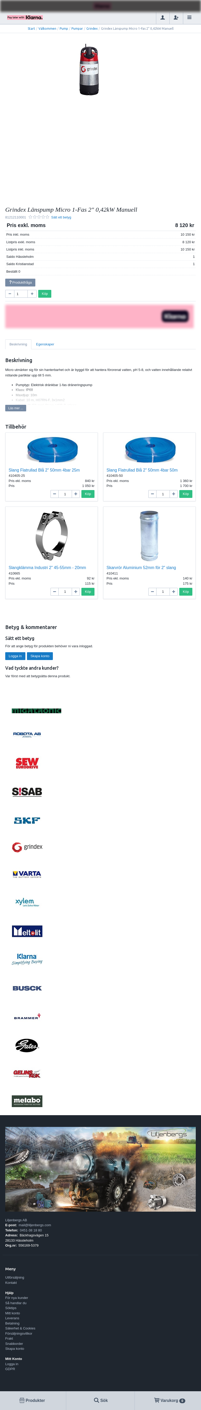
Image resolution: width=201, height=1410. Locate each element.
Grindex (92, 28)
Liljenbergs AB (16, 1220)
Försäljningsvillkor (18, 1333)
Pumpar (77, 28)
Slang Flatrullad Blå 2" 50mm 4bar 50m (142, 470)
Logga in (15, 656)
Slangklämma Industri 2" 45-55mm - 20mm (47, 567)
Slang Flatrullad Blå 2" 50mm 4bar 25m (44, 470)
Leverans (12, 1318)
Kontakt (11, 1283)
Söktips (10, 1308)
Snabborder (14, 1344)
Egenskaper (45, 344)
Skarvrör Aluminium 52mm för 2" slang (141, 567)
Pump (64, 28)
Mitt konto (12, 1313)
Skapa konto (39, 656)
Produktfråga (20, 282)
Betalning (12, 1323)
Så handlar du (15, 1303)
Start (31, 28)
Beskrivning (18, 344)
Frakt (9, 1338)
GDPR (10, 1369)
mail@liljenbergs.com (35, 1225)
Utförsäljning (14, 1277)
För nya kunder (16, 1298)
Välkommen (47, 28)
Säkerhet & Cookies (20, 1328)
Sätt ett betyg (61, 217)
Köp (45, 294)
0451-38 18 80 (31, 1230)
